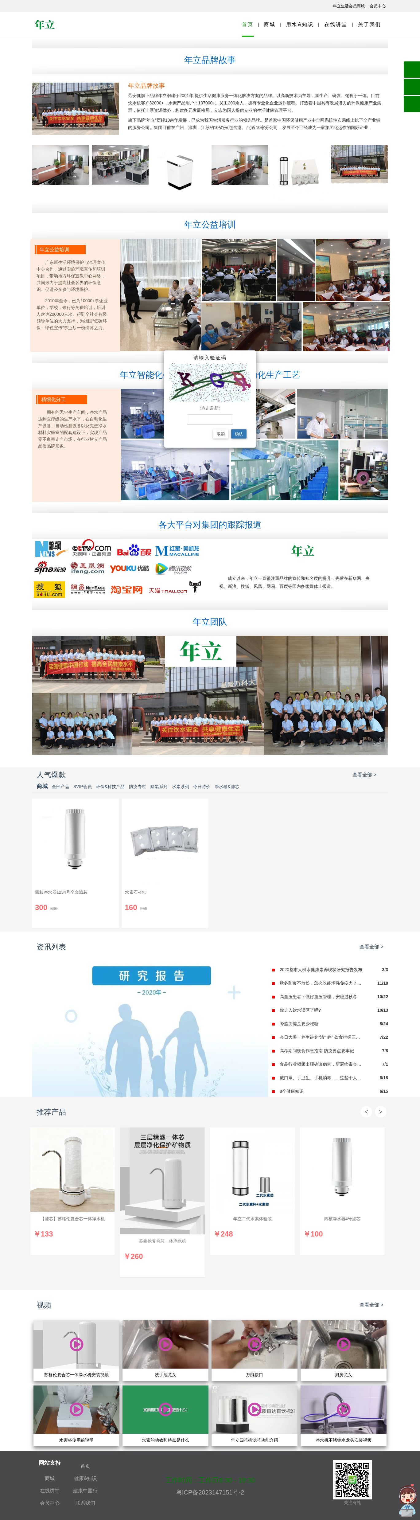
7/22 (384, 1037)
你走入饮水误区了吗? (300, 1010)
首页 (248, 24)
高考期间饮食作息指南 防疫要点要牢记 (317, 1050)
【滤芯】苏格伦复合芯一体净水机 (74, 1218)
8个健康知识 (292, 1091)
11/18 (382, 983)
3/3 (385, 969)
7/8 (385, 1050)
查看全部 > (364, 774)
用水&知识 (300, 24)
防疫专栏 (138, 786)
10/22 (382, 996)
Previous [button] (366, 1112)
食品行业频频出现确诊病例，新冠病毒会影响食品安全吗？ (322, 1064)
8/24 (384, 1023)
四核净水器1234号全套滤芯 (61, 892)
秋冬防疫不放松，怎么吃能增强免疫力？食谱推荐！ (322, 983)
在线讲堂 (336, 24)
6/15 (384, 1091)
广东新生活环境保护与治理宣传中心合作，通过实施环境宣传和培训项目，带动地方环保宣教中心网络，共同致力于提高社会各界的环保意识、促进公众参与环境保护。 (71, 276)
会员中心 (50, 1503)
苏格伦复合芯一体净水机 (164, 1241)
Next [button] (381, 1112)
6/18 (384, 1077)
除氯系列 (159, 786)
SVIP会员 (83, 786)
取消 (221, 433)
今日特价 (202, 786)
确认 (239, 433)
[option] (74, 1191)
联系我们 (85, 1503)
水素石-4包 (135, 892)
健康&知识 (85, 1478)
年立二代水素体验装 (254, 1218)
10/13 (382, 1010)
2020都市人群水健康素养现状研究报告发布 (321, 969)
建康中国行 (85, 1490)
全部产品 (61, 786)
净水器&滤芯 (227, 786)
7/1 (385, 1064)
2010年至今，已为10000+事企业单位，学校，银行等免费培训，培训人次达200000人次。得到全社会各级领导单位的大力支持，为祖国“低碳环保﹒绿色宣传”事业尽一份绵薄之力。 (72, 314)
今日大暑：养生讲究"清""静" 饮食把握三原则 (322, 1037)
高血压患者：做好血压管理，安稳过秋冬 (318, 996)
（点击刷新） (210, 407)
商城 (270, 24)
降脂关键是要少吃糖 (299, 1023)
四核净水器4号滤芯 (344, 1218)
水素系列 (181, 786)
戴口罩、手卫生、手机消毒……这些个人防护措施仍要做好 (322, 1077)
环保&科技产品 (111, 786)
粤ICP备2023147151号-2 (210, 1492)
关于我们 (369, 24)
